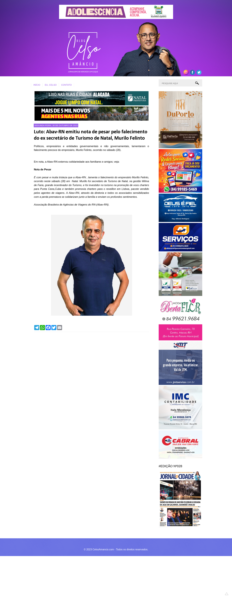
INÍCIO (36, 85)
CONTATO (66, 85)
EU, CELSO (51, 85)
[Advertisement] (95, 578)
